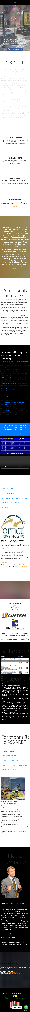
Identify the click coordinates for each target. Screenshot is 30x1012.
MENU (15, 2)
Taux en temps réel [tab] (8, 488)
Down (15, 46)
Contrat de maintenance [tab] (11, 502)
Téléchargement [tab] (21, 498)
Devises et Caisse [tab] (8, 751)
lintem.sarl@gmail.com (15, 973)
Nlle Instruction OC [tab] (9, 493)
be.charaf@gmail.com (14, 972)
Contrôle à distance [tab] (9, 769)
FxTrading (15, 206)
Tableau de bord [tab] (8, 760)
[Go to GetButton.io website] (26, 1010)
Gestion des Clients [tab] (9, 756)
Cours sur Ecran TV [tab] (9, 765)
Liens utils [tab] (6, 507)
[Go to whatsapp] (26, 1007)
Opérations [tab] (20, 760)
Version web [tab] (22, 765)
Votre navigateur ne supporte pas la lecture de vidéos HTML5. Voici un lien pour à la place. (15, 463)
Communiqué (24, 566)
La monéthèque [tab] (7, 498)
